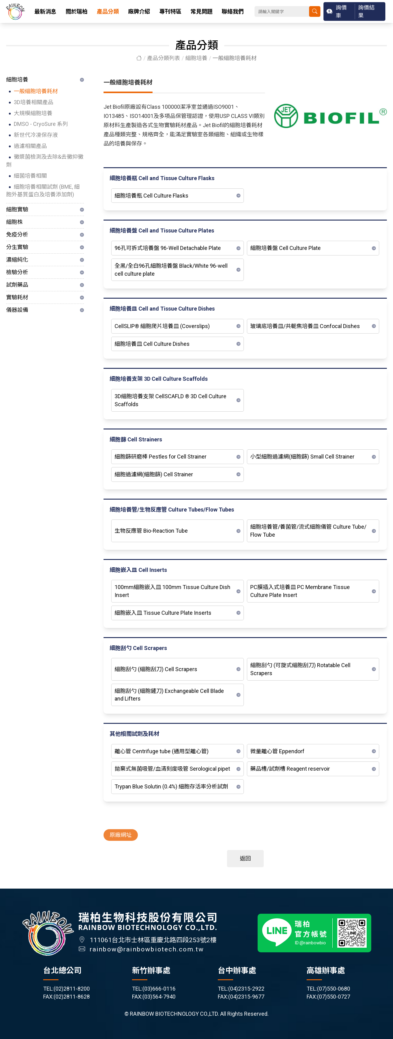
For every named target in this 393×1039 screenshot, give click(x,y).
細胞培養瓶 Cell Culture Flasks (151, 195)
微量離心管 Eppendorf (277, 751)
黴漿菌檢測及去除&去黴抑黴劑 (44, 160)
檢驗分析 (17, 272)
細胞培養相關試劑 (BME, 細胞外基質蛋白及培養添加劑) (43, 190)
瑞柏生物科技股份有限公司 (15, 11)
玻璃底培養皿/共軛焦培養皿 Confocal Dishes (305, 326)
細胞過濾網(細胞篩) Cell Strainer (154, 474)
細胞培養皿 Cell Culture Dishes (152, 344)
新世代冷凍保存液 (36, 135)
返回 (245, 859)
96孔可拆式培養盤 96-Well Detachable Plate (168, 248)
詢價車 (341, 11)
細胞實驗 (17, 209)
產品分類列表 (163, 58)
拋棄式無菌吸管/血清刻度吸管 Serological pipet (172, 769)
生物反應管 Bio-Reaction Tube (151, 531)
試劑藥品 (17, 284)
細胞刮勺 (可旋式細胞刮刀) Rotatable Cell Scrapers (300, 669)
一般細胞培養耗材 (36, 91)
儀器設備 (17, 310)
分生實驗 (17, 247)
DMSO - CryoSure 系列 (41, 124)
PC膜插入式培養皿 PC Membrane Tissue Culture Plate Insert (300, 591)
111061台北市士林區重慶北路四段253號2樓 (153, 944)
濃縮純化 (17, 259)
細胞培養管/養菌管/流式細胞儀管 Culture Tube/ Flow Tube (308, 531)
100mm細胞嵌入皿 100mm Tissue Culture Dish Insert (172, 591)
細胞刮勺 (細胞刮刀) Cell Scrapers (156, 669)
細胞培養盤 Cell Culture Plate (285, 248)
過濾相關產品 (30, 146)
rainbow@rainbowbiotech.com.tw (147, 954)
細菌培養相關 (30, 175)
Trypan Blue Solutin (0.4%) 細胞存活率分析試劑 (171, 787)
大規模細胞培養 (33, 113)
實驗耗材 (17, 297)
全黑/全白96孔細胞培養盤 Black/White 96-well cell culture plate (171, 270)
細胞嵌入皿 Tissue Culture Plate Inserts (163, 613)
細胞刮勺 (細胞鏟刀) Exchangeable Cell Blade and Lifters (169, 695)
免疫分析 (17, 234)
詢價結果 (366, 11)
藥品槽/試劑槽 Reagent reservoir (290, 769)
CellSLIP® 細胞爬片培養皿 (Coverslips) (162, 326)
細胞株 (14, 222)
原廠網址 (121, 835)
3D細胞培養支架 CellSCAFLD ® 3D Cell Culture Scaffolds (170, 400)
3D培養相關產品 (33, 102)
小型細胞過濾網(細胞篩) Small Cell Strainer (302, 457)
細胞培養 (196, 58)
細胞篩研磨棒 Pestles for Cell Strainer (160, 457)
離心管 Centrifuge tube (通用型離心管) (162, 751)
